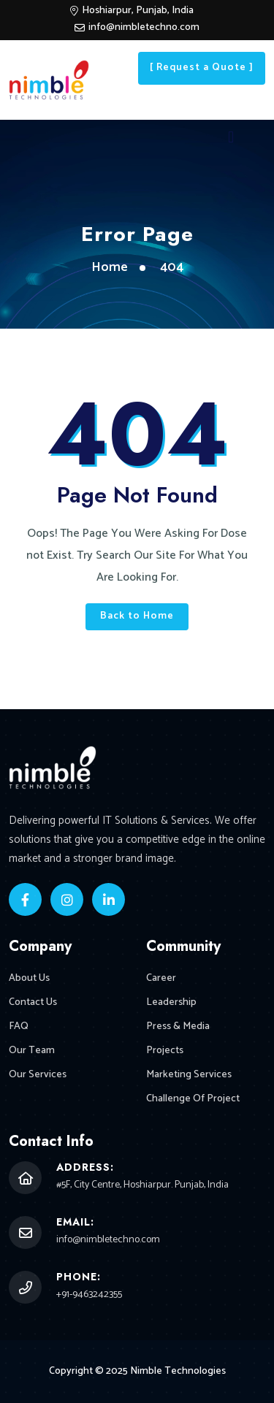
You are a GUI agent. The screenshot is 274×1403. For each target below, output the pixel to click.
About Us (29, 978)
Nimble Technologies (178, 1371)
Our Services (37, 1074)
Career (161, 978)
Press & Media (178, 1026)
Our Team (32, 1050)
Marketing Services (189, 1074)
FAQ (18, 1026)
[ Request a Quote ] (202, 67)
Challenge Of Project (193, 1098)
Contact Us (33, 1002)
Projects (164, 1050)
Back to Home (137, 616)
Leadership (171, 1002)
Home (109, 267)
